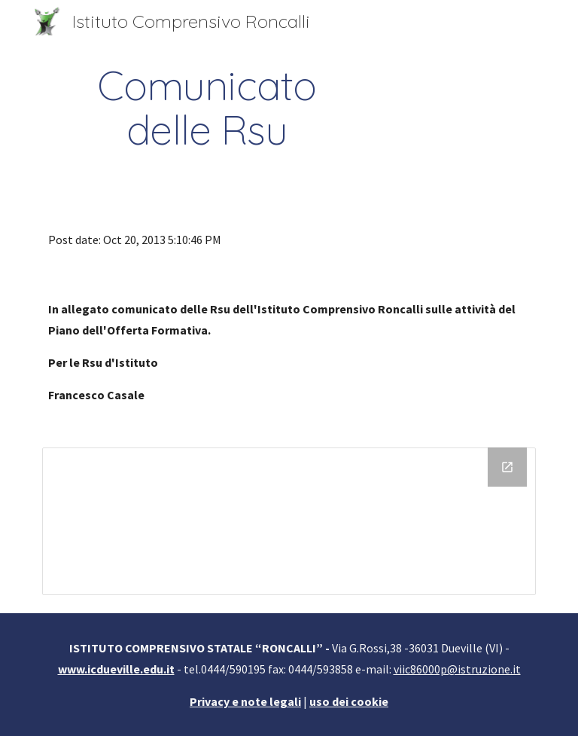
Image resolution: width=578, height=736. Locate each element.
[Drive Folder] (288, 521)
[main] (206, 107)
